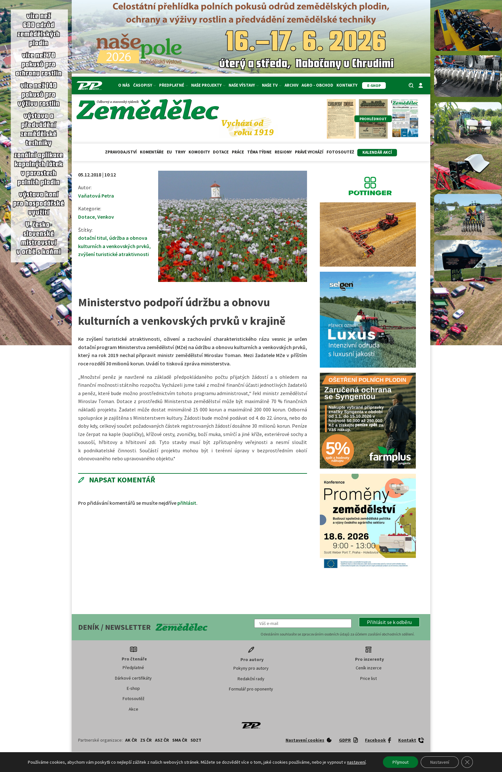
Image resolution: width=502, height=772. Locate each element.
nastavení (356, 762)
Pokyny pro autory (251, 668)
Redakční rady (251, 679)
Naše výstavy (244, 85)
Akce (133, 709)
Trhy (180, 152)
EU (169, 152)
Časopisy (144, 85)
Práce (238, 152)
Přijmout (401, 762)
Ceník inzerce (369, 668)
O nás (124, 85)
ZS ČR (146, 740)
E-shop (133, 688)
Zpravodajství (121, 152)
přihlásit (186, 503)
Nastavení (439, 762)
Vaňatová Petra (96, 195)
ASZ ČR (162, 740)
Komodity (199, 152)
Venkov (105, 217)
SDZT (195, 740)
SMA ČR (179, 740)
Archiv (291, 85)
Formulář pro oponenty (251, 689)
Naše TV (271, 85)
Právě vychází (309, 152)
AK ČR (131, 740)
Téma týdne (259, 152)
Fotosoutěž (340, 152)
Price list (368, 678)
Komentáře (152, 152)
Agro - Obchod (317, 85)
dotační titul (92, 238)
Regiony (283, 152)
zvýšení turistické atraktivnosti (113, 254)
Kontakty (346, 85)
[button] (389, 622)
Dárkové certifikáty (133, 678)
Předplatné (173, 85)
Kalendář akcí (377, 152)
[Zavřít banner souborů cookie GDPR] (467, 762)
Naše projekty (208, 85)
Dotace (221, 152)
